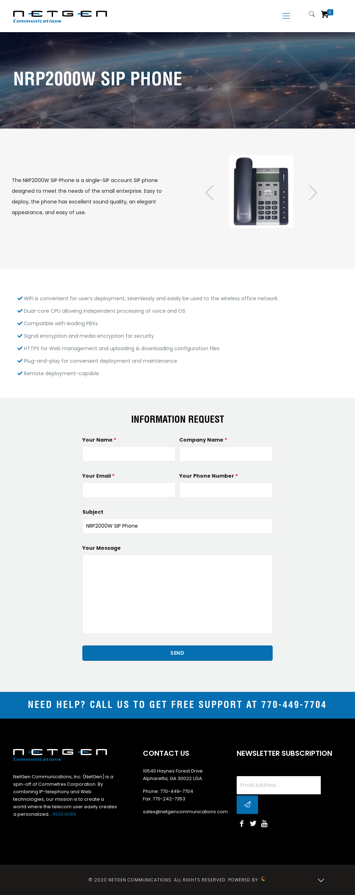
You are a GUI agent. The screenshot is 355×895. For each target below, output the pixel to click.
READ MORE (64, 814)
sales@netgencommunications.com (185, 811)
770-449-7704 (294, 705)
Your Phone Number (208, 475)
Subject (92, 512)
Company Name (203, 439)
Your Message (101, 548)
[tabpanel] (261, 191)
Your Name (99, 439)
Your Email (98, 475)
